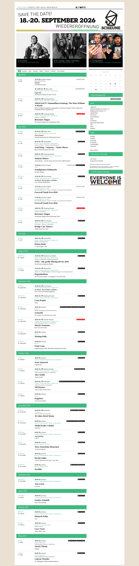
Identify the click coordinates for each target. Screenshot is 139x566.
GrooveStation (46, 176)
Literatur (35, 71)
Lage (91, 118)
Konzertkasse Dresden (96, 161)
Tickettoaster (72, 421)
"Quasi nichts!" (60, 376)
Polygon (60, 547)
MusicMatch (52, 7)
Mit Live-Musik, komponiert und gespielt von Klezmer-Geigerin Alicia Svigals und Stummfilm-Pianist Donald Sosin (60, 106)
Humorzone (42, 542)
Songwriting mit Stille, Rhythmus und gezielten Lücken (60, 347)
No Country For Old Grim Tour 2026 (60, 314)
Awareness (93, 146)
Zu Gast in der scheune (45, 525)
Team (91, 126)
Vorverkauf (93, 115)
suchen (115, 99)
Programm (22, 7)
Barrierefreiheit (94, 117)
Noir (60, 517)
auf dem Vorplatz (60, 170)
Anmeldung (80, 131)
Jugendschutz (94, 113)
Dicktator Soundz (44, 466)
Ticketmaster (80, 368)
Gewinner (60, 485)
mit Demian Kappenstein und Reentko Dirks (60, 121)
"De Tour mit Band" (60, 399)
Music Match (94, 150)
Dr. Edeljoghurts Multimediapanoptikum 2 (60, 560)
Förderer (92, 128)
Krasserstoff (65, 307)
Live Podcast (60, 71)
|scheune (43, 307)
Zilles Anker (47, 89)
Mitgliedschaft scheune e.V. (98, 111)
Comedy (53, 71)
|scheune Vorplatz (46, 79)
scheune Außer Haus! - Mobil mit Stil (49, 90)
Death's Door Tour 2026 (60, 227)
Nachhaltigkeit (94, 144)
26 (96, 89)
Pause (60, 301)
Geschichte (93, 120)
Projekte (92, 136)
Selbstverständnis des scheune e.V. (100, 109)
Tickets (31, 7)
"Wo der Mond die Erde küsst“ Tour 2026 (60, 459)
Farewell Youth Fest (39, 188)
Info (38, 7)
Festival (47, 71)
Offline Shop (45, 131)
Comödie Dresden (47, 319)
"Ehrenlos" (60, 426)
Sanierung (93, 140)
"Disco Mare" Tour (60, 530)
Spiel (29, 71)
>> (120, 72)
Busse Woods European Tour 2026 (60, 148)
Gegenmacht (60, 363)
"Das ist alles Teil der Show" (60, 388)
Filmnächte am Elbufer (48, 256)
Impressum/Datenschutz (97, 122)
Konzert (24, 71)
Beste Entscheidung (60, 501)
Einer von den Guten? (60, 326)
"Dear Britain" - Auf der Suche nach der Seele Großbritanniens (60, 159)
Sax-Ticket (93, 159)
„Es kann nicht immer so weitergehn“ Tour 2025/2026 (60, 275)
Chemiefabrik (46, 141)
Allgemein (93, 107)
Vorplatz (92, 138)
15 (110, 83)
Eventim (81, 220)
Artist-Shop (80, 540)
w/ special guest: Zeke (60, 245)
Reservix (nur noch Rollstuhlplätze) (71, 381)
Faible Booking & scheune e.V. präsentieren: (51, 156)
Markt (41, 71)
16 (115, 83)
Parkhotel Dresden (47, 369)
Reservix (74, 410)
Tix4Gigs (81, 141)
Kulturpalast (45, 381)
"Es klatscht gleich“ (60, 448)
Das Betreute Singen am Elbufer (60, 262)
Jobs (91, 124)
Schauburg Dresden (47, 99)
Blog (43, 7)
